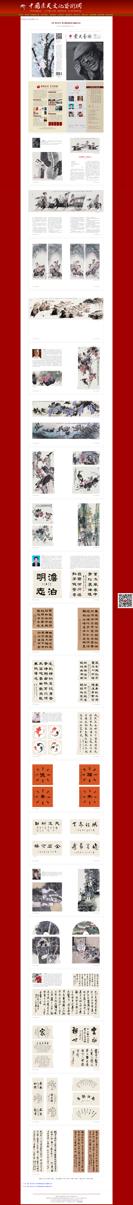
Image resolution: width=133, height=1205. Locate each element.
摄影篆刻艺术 (69, 14)
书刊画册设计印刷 (34, 14)
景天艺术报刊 (44, 14)
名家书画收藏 (92, 14)
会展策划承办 (53, 14)
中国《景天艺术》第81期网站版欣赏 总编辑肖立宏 (39, 1186)
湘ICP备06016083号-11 (71, 1201)
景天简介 (21, 14)
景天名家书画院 (109, 14)
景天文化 (24, 19)
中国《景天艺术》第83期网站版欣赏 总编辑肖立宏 (39, 1183)
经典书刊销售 (100, 14)
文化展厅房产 (61, 14)
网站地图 (80, 1201)
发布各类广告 (76, 14)
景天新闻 (27, 14)
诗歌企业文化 (84, 14)
